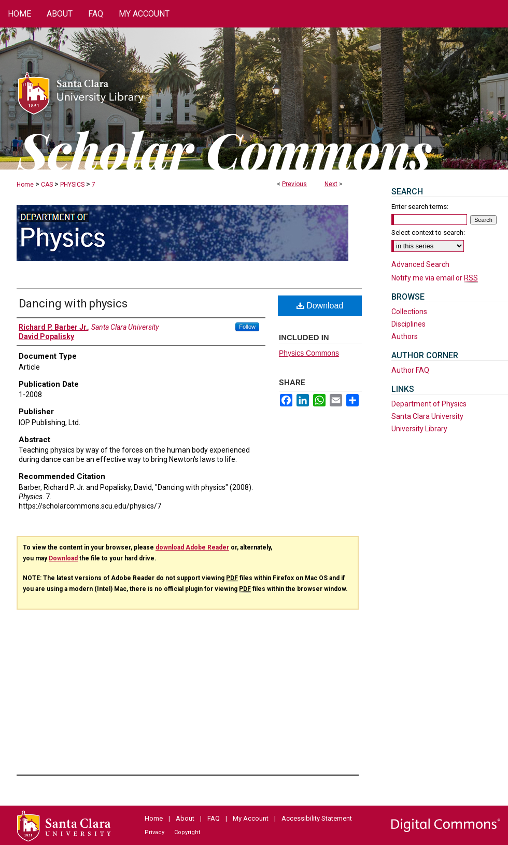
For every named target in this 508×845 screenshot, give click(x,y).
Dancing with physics (73, 303)
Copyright (187, 832)
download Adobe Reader (192, 547)
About (185, 818)
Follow (247, 326)
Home (25, 184)
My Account (251, 818)
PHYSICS (72, 184)
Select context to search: (428, 232)
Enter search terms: (419, 206)
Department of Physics (429, 404)
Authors (404, 336)
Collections (409, 311)
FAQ (213, 818)
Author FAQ (410, 370)
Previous (294, 184)
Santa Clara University (427, 416)
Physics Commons (309, 353)
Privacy (154, 832)
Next (330, 184)
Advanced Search (420, 264)
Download (320, 305)
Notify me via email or (434, 278)
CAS (47, 184)
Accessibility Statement (316, 818)
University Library (419, 429)
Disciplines (408, 324)
